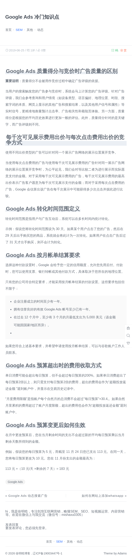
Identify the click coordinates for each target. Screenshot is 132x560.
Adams (122, 553)
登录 (41, 528)
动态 (40, 30)
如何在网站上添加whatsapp (102, 495)
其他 (30, 30)
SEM (19, 30)
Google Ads (15, 482)
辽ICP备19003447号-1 (47, 553)
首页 (8, 30)
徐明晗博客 (23, 553)
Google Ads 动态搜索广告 (28, 495)
